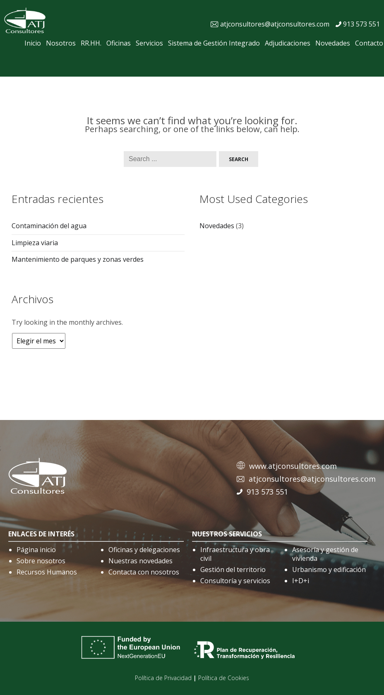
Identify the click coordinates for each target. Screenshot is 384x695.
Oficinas (118, 43)
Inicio (32, 43)
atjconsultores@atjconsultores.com (274, 24)
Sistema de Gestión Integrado (214, 43)
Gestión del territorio (233, 569)
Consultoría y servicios (235, 580)
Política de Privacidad (163, 678)
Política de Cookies (223, 678)
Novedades (332, 43)
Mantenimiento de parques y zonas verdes (78, 259)
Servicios (149, 43)
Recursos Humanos (47, 572)
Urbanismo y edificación (329, 569)
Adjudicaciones (287, 43)
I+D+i (300, 580)
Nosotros (61, 43)
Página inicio (36, 549)
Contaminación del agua (49, 225)
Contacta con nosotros (143, 572)
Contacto (369, 43)
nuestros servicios (227, 533)
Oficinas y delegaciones (144, 549)
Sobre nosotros (41, 560)
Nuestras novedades (140, 560)
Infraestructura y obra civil (235, 554)
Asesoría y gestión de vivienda (325, 554)
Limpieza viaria (35, 242)
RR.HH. (91, 43)
